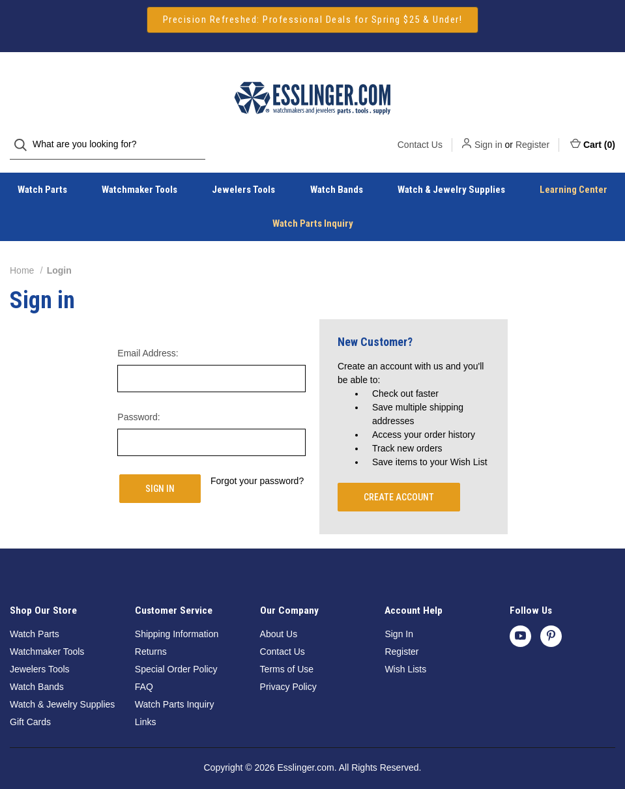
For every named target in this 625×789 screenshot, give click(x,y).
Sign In (399, 621)
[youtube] (520, 622)
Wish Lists (405, 656)
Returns (151, 638)
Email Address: (147, 340)
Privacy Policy (288, 673)
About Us (279, 621)
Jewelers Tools (243, 176)
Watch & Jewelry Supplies (451, 176)
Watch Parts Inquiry (312, 210)
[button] (313, 20)
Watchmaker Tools (139, 176)
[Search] (24, 79)
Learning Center (573, 176)
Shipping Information (176, 621)
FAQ (144, 673)
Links (145, 709)
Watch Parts (42, 176)
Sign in (488, 79)
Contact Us (420, 79)
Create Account (399, 484)
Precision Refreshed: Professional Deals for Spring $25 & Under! (313, 19)
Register (532, 79)
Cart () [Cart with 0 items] (592, 79)
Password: (138, 404)
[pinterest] (551, 622)
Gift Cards (30, 709)
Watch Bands (336, 176)
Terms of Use (286, 656)
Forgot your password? (257, 468)
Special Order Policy (176, 656)
